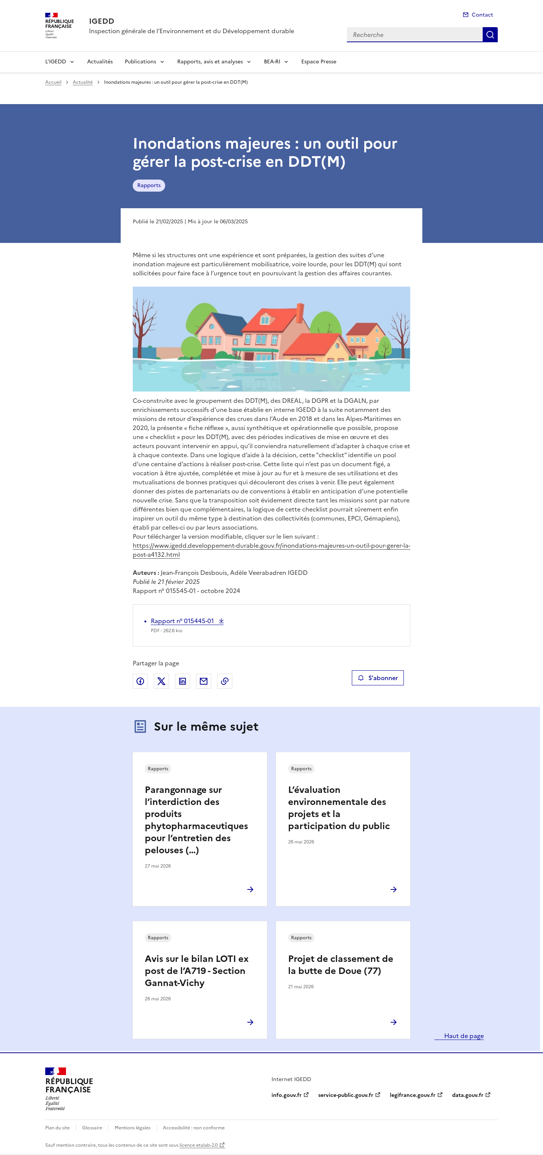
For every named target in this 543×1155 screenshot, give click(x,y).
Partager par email (203, 681)
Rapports (149, 185)
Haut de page (463, 1035)
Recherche (490, 34)
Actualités (100, 62)
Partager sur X (161, 681)
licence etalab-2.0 (198, 1145)
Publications (140, 62)
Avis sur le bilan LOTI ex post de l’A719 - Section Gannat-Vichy (196, 971)
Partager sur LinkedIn (182, 681)
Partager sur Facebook (140, 681)
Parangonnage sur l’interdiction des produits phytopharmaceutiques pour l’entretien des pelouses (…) (196, 820)
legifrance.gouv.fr (413, 1095)
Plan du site (57, 1127)
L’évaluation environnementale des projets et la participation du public (339, 808)
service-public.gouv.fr (345, 1095)
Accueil (53, 82)
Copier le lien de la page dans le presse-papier (224, 681)
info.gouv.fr (287, 1095)
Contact (482, 15)
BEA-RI (272, 62)
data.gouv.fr (467, 1095)
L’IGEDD (55, 62)
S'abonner (377, 677)
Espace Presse (318, 62)
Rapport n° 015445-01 (183, 620)
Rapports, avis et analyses (210, 62)
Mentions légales (132, 1127)
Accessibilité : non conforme (194, 1127)
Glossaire (92, 1127)
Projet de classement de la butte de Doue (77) (340, 965)
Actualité (83, 82)
